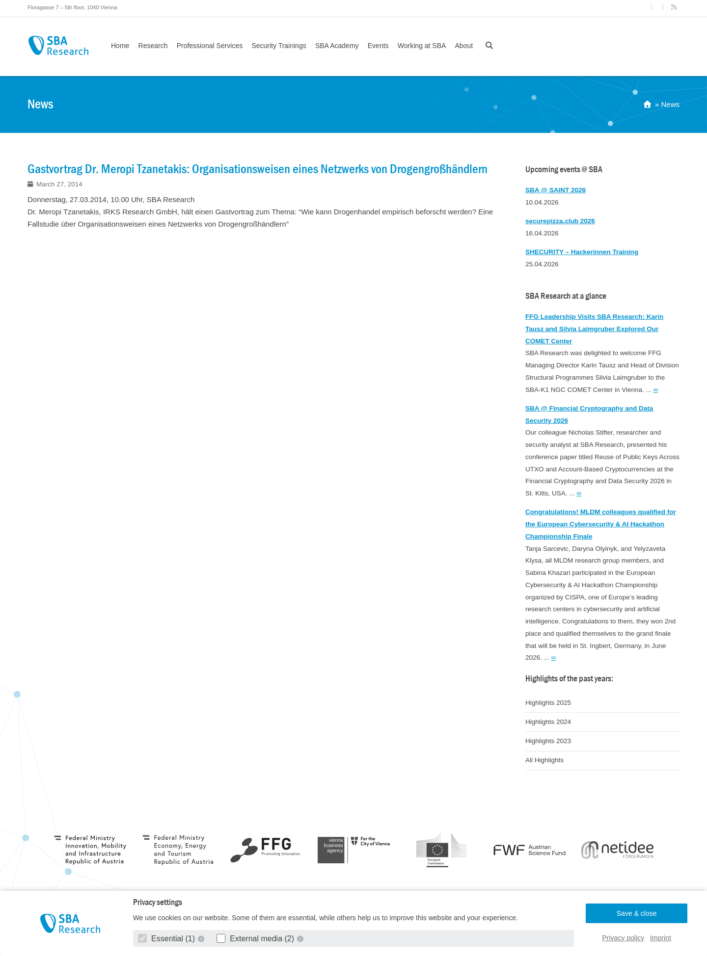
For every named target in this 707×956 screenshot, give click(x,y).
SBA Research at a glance (565, 296)
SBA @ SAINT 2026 (555, 190)
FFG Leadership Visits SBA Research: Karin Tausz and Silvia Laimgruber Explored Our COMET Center (594, 329)
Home (120, 45)
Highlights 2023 (548, 741)
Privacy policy (623, 938)
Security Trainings (278, 45)
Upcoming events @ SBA (563, 169)
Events (378, 45)
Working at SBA (422, 45)
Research (153, 45)
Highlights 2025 (548, 702)
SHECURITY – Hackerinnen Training (581, 252)
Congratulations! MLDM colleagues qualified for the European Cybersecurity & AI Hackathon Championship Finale (600, 524)
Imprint (660, 938)
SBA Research (58, 45)
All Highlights (544, 760)
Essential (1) (167, 938)
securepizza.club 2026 (560, 221)
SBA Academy (337, 45)
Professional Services (210, 45)
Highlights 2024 (548, 721)
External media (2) (257, 938)
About (464, 45)
